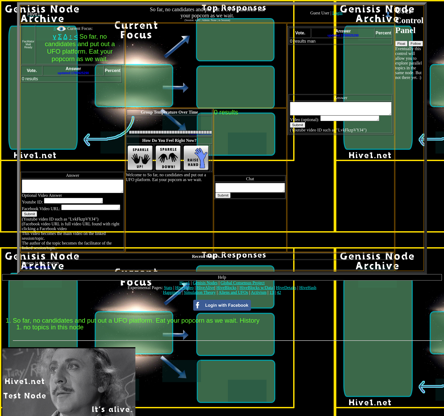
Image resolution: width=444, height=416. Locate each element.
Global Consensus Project (243, 274)
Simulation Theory (200, 284)
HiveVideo (184, 279)
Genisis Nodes (205, 274)
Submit (14, 211)
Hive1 (184, 274)
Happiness (172, 284)
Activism (259, 284)
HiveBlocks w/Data (256, 279)
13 (271, 284)
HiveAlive (206, 279)
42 (279, 284)
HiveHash (307, 279)
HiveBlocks (226, 279)
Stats (168, 279)
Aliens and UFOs (233, 284)
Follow (433, 44)
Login (349, 13)
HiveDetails (286, 279)
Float (418, 44)
